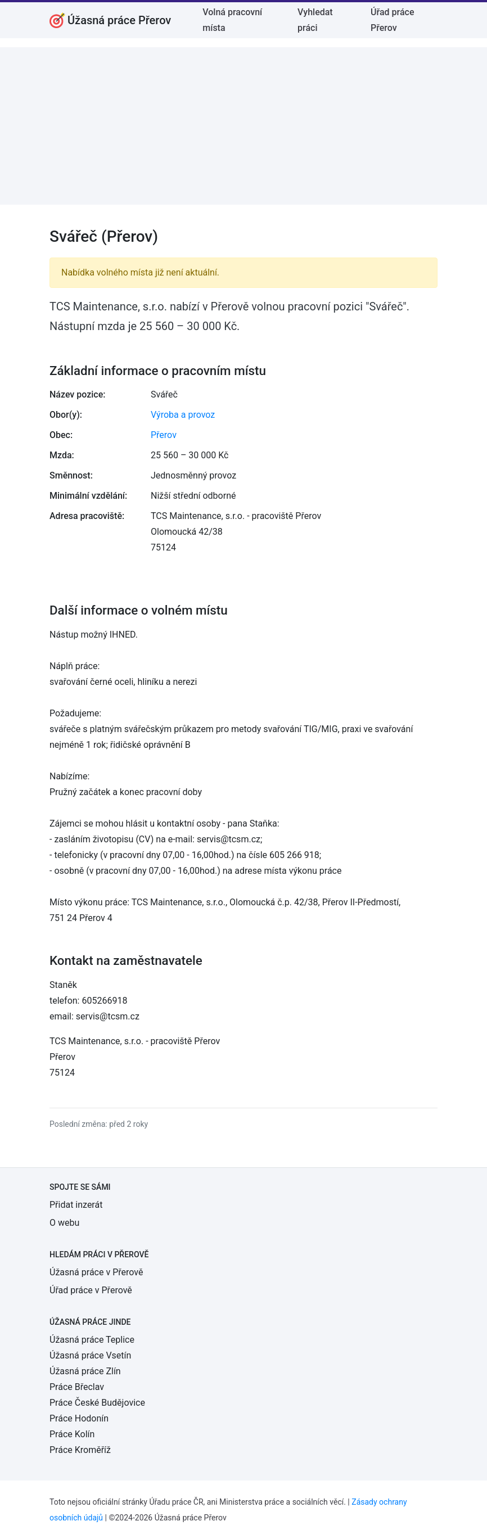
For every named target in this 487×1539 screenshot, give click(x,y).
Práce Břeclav (76, 1387)
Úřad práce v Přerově (90, 1290)
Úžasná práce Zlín (85, 1371)
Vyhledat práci (315, 20)
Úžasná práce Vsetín (90, 1355)
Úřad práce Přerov (392, 20)
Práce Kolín (71, 1434)
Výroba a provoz (183, 414)
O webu (64, 1222)
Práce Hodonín (79, 1418)
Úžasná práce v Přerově (96, 1272)
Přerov (164, 435)
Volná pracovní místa (232, 20)
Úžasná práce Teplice (91, 1339)
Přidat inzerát (75, 1204)
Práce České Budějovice (97, 1402)
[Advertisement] (243, 126)
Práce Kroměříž (80, 1450)
